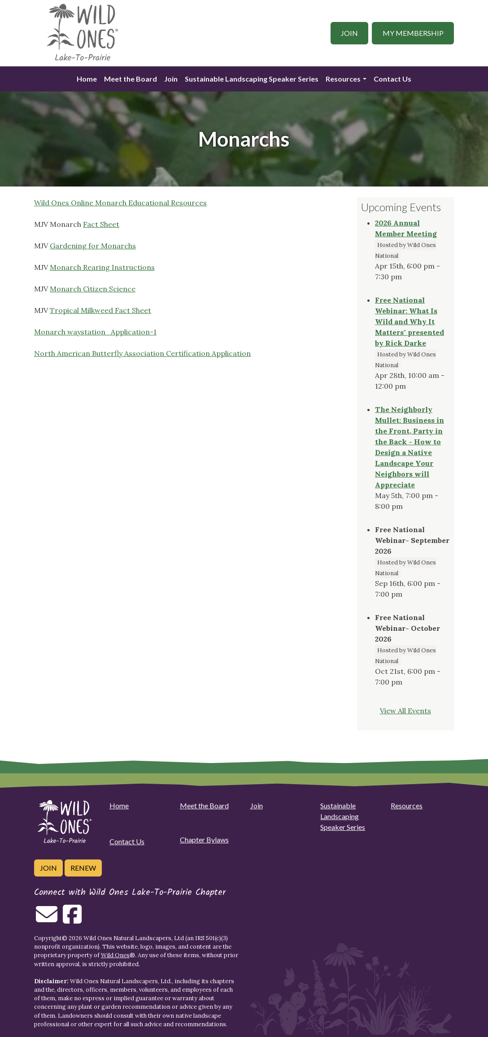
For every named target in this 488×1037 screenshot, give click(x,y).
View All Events (405, 710)
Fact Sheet (101, 224)
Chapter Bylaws (204, 839)
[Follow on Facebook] (72, 919)
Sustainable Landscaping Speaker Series (251, 78)
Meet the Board (130, 78)
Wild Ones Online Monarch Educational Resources (120, 202)
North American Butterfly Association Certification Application (142, 353)
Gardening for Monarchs (93, 245)
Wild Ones (115, 955)
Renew (83, 867)
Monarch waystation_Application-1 (95, 331)
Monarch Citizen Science (92, 288)
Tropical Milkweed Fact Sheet (100, 310)
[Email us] (46, 919)
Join (349, 33)
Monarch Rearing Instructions (102, 267)
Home (87, 78)
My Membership (413, 33)
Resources (343, 78)
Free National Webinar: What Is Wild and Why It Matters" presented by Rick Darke (409, 321)
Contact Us (392, 78)
